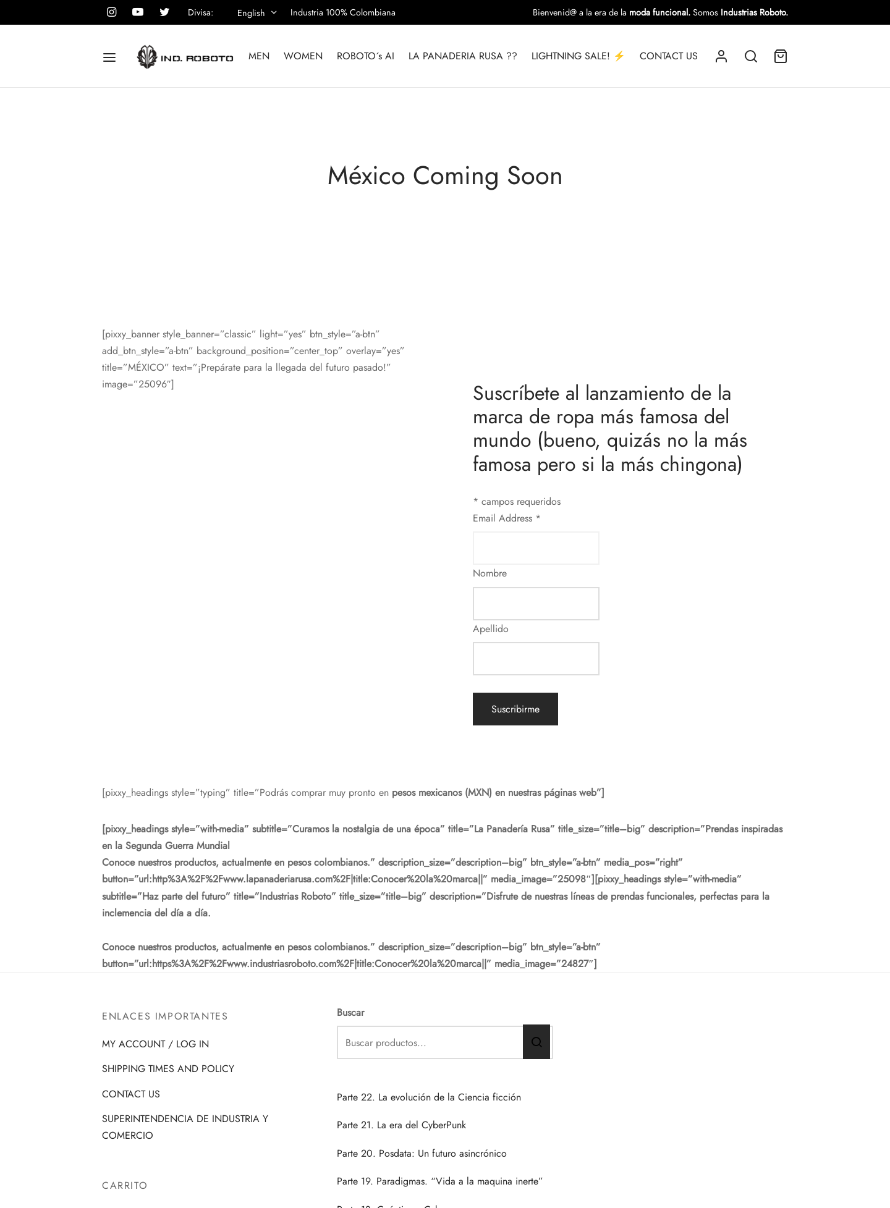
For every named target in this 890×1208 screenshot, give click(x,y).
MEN (258, 56)
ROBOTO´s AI (365, 56)
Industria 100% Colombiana (343, 12)
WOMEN (303, 56)
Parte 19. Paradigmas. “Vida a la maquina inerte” (440, 1181)
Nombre (490, 573)
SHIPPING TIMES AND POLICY (168, 1069)
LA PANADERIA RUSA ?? (463, 56)
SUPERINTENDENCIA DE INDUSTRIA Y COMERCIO (185, 1127)
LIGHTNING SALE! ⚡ (578, 56)
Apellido (491, 629)
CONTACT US (669, 56)
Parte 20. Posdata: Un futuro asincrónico (422, 1153)
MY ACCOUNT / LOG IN (155, 1044)
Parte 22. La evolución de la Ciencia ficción (429, 1097)
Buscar (350, 1012)
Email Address (507, 518)
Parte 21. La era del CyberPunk (401, 1125)
